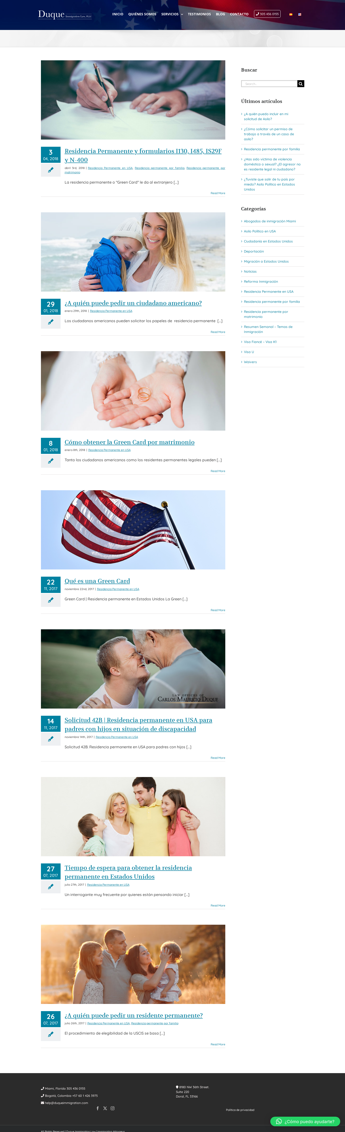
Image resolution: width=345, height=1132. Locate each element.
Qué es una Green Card (97, 581)
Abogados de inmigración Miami (270, 221)
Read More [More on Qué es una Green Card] (218, 610)
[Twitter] (105, 1108)
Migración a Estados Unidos (266, 261)
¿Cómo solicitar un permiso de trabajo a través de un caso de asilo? (269, 134)
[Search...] (269, 83)
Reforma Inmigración (261, 281)
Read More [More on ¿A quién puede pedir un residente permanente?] (218, 1044)
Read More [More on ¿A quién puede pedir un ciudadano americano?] (218, 332)
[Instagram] (112, 1108)
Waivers (250, 362)
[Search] (300, 83)
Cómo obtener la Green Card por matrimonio (130, 442)
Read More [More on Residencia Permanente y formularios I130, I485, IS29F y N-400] (218, 193)
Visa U (249, 352)
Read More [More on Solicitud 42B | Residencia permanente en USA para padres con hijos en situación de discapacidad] (218, 758)
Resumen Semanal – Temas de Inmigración (268, 329)
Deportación (254, 251)
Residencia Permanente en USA (110, 168)
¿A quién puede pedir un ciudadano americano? (133, 303)
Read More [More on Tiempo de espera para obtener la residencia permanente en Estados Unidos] (218, 905)
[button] (305, 1121)
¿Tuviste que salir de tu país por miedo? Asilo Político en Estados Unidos (269, 184)
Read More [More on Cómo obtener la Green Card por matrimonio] (218, 471)
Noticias (250, 271)
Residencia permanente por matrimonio (266, 314)
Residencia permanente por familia (159, 168)
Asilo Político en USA (260, 231)
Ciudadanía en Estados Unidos (268, 241)
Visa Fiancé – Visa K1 (260, 342)
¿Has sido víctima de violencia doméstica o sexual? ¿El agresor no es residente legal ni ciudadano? (272, 164)
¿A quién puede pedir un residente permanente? (134, 1015)
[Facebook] (98, 1108)
